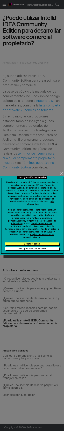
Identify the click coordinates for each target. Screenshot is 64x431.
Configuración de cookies (32, 248)
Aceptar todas (32, 243)
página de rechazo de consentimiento (38, 236)
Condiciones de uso (41, 223)
